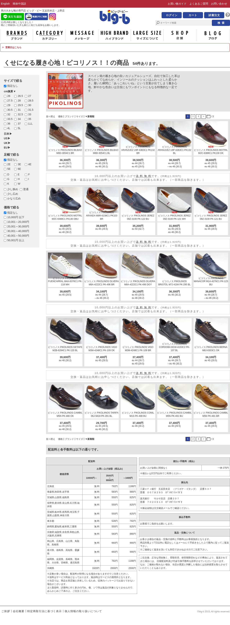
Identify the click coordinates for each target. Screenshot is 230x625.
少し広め (12, 193)
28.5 (30, 100)
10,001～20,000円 (18, 221)
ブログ (212, 35)
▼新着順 (89, 116)
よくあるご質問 (198, 3)
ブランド (16, 35)
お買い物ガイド (177, 3)
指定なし (12, 85)
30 (29, 105)
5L (19, 128)
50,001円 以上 (15, 240)
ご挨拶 (5, 611)
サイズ (79, 116)
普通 (26, 189)
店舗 (180, 35)
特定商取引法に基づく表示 (44, 611)
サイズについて (147, 35)
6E (19, 168)
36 (8, 123)
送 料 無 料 (144, 176)
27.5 (9, 100)
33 (29, 114)
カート (193, 15)
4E (29, 164)
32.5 (20, 114)
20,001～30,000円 (18, 226)
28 (19, 100)
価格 (60, 116)
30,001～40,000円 (18, 231)
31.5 (30, 109)
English (5, 3)
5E (9, 168)
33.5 (9, 119)
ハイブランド (114, 35)
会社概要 (18, 611)
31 (19, 109)
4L (8, 128)
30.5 (9, 109)
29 (8, 105)
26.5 (20, 95)
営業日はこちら (12, 47)
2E (9, 164)
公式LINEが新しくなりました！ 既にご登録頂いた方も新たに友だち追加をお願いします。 (31, 23)
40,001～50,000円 (18, 235)
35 (29, 119)
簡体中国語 (19, 3)
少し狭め (12, 189)
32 (8, 114)
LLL (30, 123)
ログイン (171, 15)
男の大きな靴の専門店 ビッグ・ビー (115, 17)
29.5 (20, 105)
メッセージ (82, 35)
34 (19, 119)
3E (19, 164)
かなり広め (14, 198)
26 (8, 95)
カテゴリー (49, 35)
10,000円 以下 (15, 217)
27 (29, 95)
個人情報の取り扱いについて (83, 611)
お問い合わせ (219, 3)
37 (19, 123)
